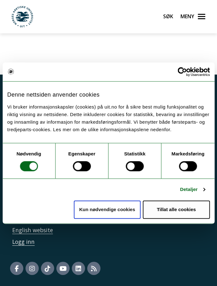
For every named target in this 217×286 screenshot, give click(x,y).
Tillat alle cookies (176, 209)
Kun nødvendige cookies (107, 209)
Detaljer (189, 189)
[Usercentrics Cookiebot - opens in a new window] (182, 71)
